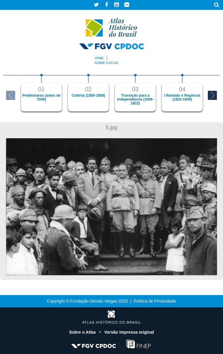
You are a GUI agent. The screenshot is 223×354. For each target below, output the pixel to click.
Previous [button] (10, 95)
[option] (41, 92)
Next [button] (212, 95)
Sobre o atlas (106, 63)
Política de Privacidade (155, 301)
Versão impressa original (129, 332)
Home (99, 58)
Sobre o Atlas (83, 332)
